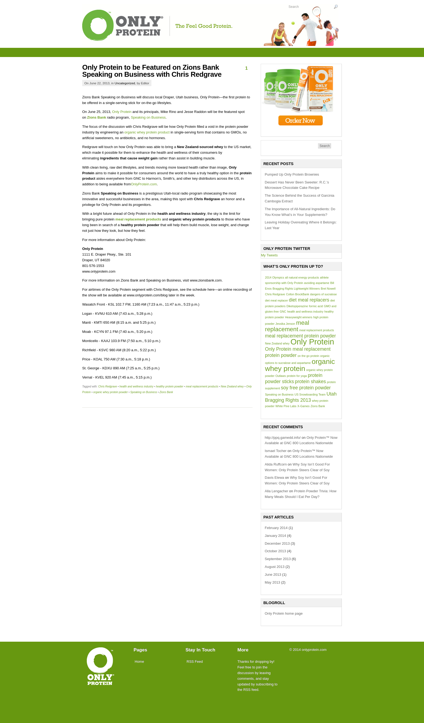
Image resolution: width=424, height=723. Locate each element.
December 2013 (277, 543)
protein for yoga (297, 375)
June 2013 (273, 575)
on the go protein (308, 355)
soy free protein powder (306, 387)
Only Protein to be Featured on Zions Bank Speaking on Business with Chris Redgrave (151, 70)
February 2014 (276, 528)
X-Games (303, 406)
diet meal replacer (276, 300)
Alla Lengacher (276, 491)
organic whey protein (300, 365)
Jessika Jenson (285, 323)
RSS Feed (195, 662)
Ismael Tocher (276, 451)
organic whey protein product (147, 132)
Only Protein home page (284, 613)
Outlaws (281, 375)
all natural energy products (302, 277)
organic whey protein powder (110, 392)
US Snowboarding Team (310, 394)
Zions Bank (96, 117)
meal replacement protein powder (300, 336)
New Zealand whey (232, 386)
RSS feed (251, 690)
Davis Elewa (274, 478)
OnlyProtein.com (144, 184)
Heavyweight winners (298, 317)
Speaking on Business (148, 117)
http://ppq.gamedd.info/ (283, 438)
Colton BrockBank (297, 294)
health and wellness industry (137, 386)
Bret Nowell (328, 288)
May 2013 (272, 582)
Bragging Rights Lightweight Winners (296, 288)
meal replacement (287, 326)
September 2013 (278, 559)
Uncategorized (125, 83)
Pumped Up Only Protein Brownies (292, 174)
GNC (283, 311)
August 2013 (274, 567)
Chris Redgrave (107, 386)
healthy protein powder (169, 386)
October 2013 (275, 551)
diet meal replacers (309, 300)
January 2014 (275, 536)
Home (139, 662)
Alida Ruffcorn (276, 464)
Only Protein (122, 112)
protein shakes (310, 381)
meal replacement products (138, 219)
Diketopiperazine (297, 306)
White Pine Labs (286, 406)
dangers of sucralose (323, 294)
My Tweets (269, 255)
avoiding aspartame (316, 282)
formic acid (316, 306)
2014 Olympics (274, 277)
